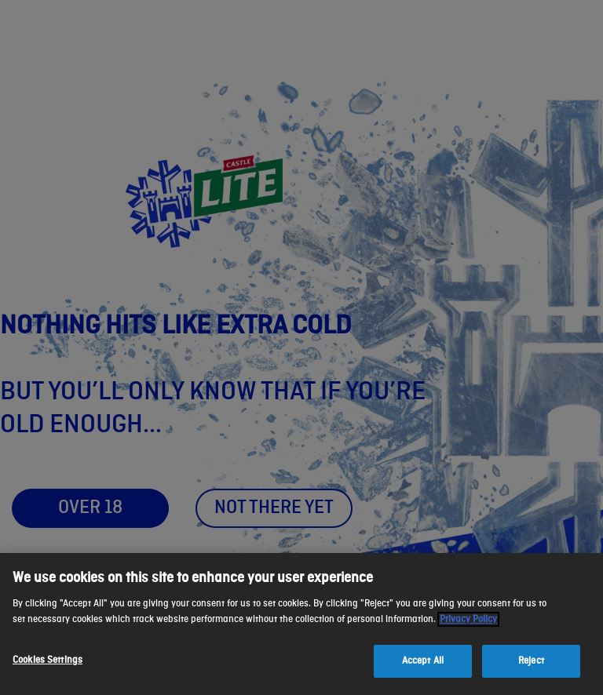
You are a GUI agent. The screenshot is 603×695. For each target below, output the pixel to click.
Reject (531, 661)
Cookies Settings (47, 660)
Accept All (423, 661)
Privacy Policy (468, 619)
